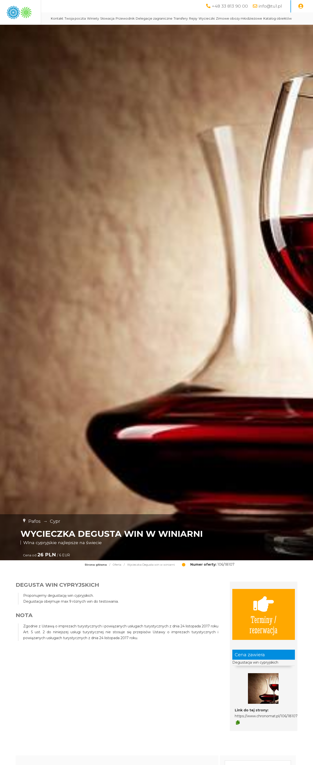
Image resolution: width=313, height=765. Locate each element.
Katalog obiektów (159, 31)
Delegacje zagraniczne (201, 18)
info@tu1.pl (270, 6)
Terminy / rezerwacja (263, 626)
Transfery (228, 18)
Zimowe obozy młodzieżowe (121, 31)
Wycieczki (254, 18)
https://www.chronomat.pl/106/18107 (266, 728)
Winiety (140, 18)
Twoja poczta (122, 18)
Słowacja (154, 18)
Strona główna (96, 577)
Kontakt (104, 18)
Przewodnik (172, 18)
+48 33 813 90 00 (230, 6)
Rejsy (240, 18)
